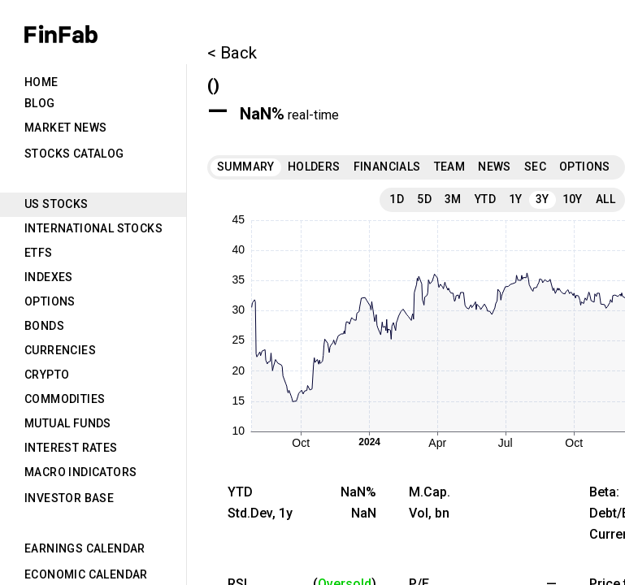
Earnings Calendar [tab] (84, 548)
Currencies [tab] (60, 350)
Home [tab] (41, 82)
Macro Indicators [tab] (80, 472)
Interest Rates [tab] (71, 447)
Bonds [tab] (44, 325)
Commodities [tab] (64, 398)
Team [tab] (450, 166)
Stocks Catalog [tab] (74, 153)
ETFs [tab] (38, 252)
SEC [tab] (535, 166)
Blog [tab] (39, 103)
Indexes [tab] (48, 277)
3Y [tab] (542, 199)
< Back (232, 53)
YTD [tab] (485, 199)
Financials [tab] (387, 166)
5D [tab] (424, 199)
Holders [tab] (314, 166)
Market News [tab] (65, 127)
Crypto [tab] (46, 374)
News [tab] (494, 166)
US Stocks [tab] (56, 203)
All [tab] (605, 199)
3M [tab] (453, 199)
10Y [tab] (572, 199)
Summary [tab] (246, 166)
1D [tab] (396, 199)
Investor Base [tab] (69, 498)
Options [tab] (50, 301)
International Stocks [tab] (93, 228)
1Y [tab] (516, 199)
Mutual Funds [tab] (67, 423)
